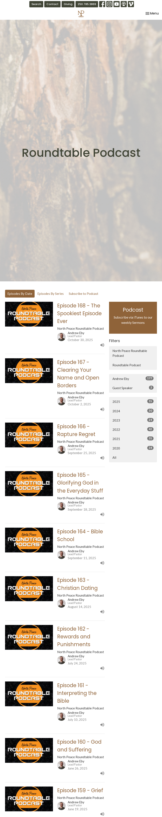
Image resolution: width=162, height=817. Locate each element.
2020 (133, 448)
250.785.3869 (87, 4)
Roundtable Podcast (126, 365)
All (114, 457)
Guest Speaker (133, 388)
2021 (133, 438)
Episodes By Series (50, 293)
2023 (133, 420)
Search (36, 4)
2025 (133, 401)
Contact (52, 4)
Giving (68, 4)
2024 (133, 411)
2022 (133, 429)
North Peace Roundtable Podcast (129, 353)
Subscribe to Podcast (83, 293)
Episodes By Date (19, 293)
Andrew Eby (133, 378)
